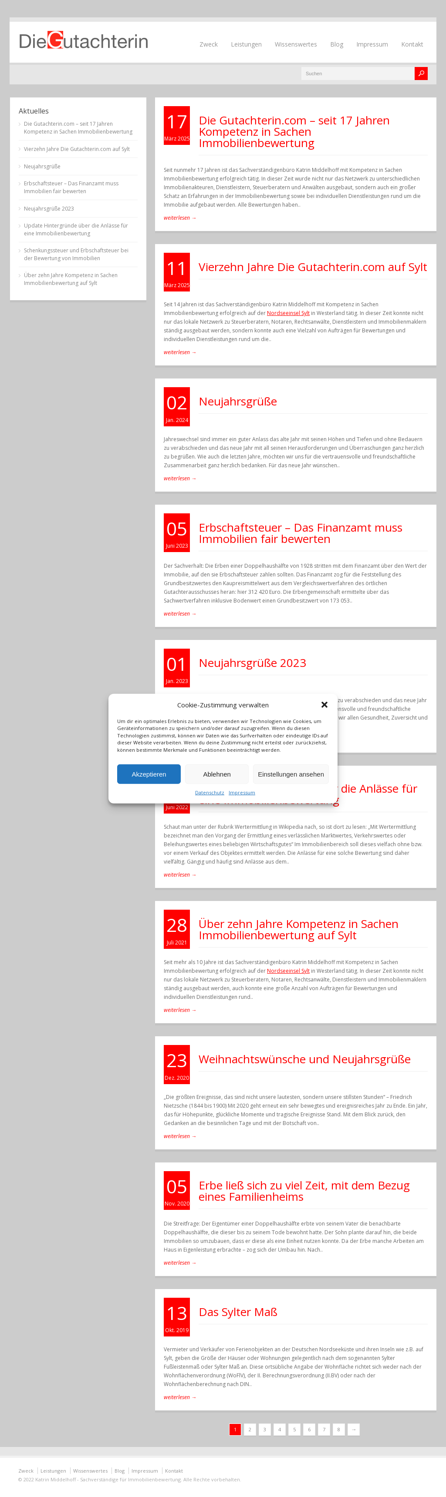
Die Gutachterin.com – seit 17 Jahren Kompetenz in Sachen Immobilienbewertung (294, 131)
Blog (336, 44)
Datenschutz (209, 792)
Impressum (242, 792)
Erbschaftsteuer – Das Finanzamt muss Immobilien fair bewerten (300, 532)
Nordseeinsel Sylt (288, 313)
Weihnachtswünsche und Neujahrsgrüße (305, 1059)
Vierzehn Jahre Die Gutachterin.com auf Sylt (313, 267)
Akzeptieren (149, 773)
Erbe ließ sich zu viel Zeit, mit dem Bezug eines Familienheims (304, 1190)
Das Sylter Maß (238, 1312)
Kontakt (412, 44)
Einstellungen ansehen (291, 773)
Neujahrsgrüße (238, 401)
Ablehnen (216, 773)
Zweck (208, 44)
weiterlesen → (180, 217)
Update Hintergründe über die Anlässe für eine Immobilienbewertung (76, 229)
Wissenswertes (296, 44)
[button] (324, 704)
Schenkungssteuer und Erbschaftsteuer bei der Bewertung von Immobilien (76, 254)
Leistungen (246, 44)
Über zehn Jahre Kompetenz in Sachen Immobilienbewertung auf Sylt (299, 929)
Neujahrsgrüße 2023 (252, 662)
